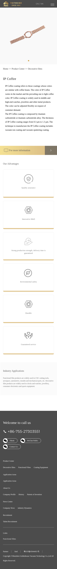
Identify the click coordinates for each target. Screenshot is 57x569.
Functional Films (24, 467)
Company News (9, 508)
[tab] (28, 60)
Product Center (18, 69)
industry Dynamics (25, 508)
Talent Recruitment (10, 521)
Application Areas (9, 474)
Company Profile (9, 494)
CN (37, 4)
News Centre (7, 502)
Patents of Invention (34, 494)
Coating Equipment (41, 467)
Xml (16, 551)
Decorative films (35, 69)
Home (5, 69)
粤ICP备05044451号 (31, 551)
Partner (5, 551)
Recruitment (7, 515)
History (21, 494)
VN (42, 4)
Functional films (9, 539)
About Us (6, 488)
